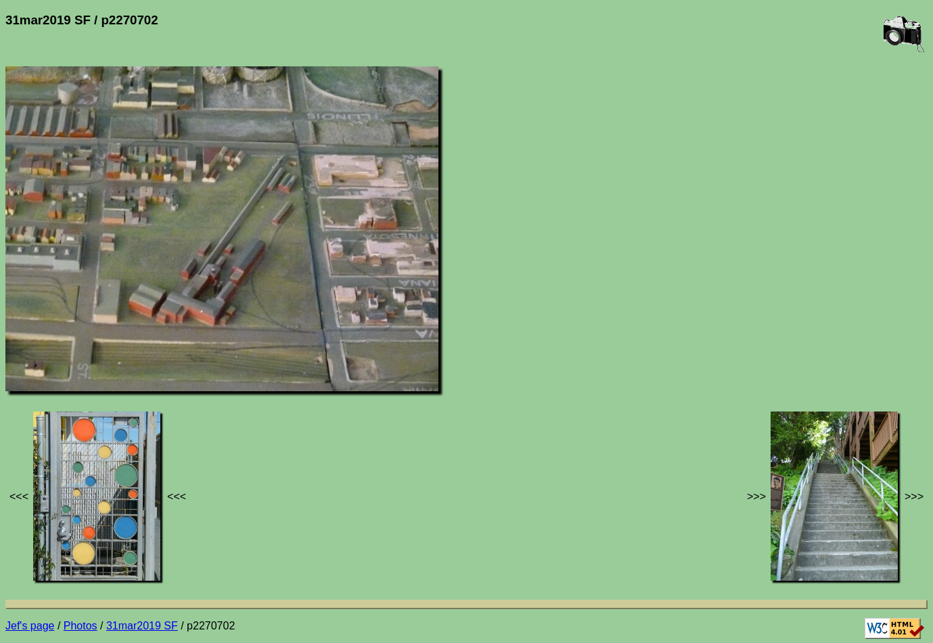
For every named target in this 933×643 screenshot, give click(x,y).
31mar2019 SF (142, 625)
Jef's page (29, 625)
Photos (80, 625)
